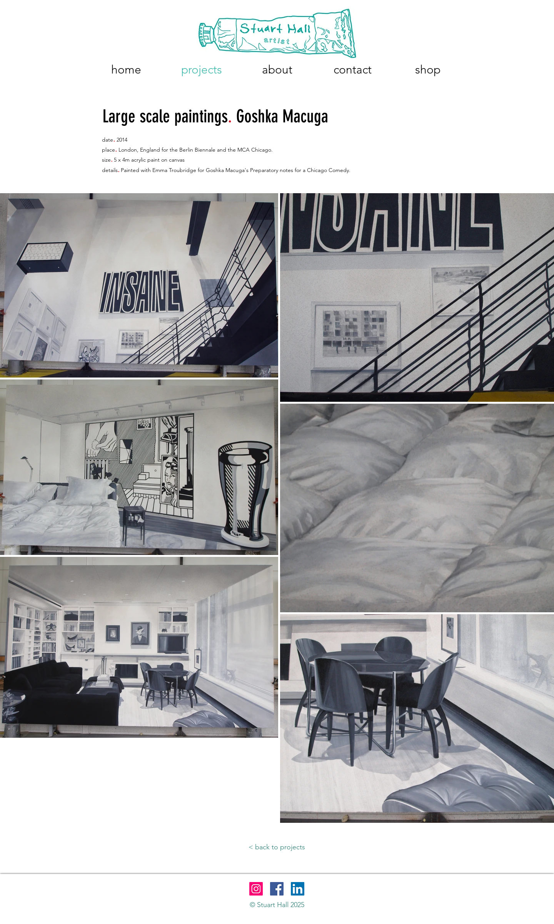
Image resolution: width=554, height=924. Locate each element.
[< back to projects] (276, 847)
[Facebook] (277, 889)
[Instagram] (256, 889)
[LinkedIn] (297, 889)
